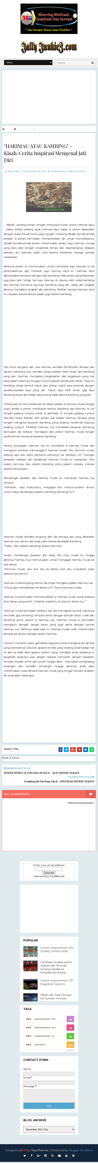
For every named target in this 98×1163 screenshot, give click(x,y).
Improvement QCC (45, 1028)
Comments (78, 172)
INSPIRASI (39, 1045)
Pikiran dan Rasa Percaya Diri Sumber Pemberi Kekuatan (55, 999)
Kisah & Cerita (14, 135)
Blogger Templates (81, 1151)
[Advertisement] (49, 97)
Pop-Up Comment (80, 804)
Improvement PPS (45, 1020)
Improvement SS (44, 1037)
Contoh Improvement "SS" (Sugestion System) (57, 983)
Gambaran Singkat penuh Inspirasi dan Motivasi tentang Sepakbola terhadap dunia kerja (56, 968)
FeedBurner (57, 877)
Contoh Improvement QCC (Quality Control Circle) (57, 950)
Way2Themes (39, 1151)
